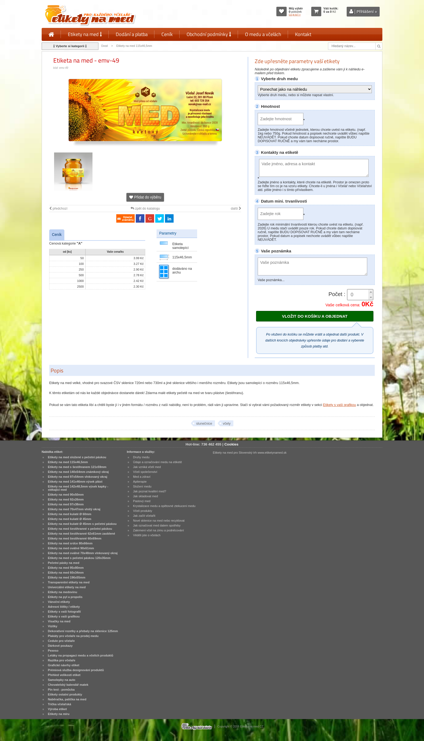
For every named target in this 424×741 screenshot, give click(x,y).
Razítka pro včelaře (61, 660)
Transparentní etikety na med (69, 582)
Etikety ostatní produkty (65, 694)
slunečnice (204, 423)
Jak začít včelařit (144, 515)
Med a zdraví (141, 476)
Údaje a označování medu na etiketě (157, 462)
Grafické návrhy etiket (63, 665)
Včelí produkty (142, 510)
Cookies (231, 444)
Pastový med (141, 501)
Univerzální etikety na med (67, 587)
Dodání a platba (132, 34)
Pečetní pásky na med (63, 562)
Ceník (167, 34)
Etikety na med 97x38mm (66, 504)
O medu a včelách (263, 34)
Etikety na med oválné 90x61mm (71, 548)
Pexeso (53, 650)
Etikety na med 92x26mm (66, 499)
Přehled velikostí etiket (64, 675)
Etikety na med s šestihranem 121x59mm (77, 467)
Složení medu (142, 486)
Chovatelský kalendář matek (68, 684)
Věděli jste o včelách (146, 535)
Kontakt (303, 34)
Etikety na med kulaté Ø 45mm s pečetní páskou (82, 523)
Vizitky (52, 626)
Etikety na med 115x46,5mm (134, 45)
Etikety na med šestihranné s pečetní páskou (80, 528)
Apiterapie (140, 481)
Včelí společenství (145, 471)
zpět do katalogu (145, 208)
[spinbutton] (360, 295)
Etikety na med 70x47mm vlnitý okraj (74, 509)
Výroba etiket (57, 709)
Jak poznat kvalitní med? (149, 491)
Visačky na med (59, 621)
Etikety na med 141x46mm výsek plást (75, 481)
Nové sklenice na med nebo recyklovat (158, 520)
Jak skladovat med (145, 496)
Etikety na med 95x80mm (66, 567)
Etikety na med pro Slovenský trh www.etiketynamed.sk (250, 452)
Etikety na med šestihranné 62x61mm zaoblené (81, 533)
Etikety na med (85, 34)
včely (227, 423)
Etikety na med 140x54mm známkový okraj (78, 471)
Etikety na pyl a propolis (65, 597)
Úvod (104, 45)
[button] (371, 292)
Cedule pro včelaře (61, 640)
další (236, 208)
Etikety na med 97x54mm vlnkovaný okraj (77, 476)
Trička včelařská (59, 704)
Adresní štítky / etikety (64, 606)
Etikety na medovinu (62, 592)
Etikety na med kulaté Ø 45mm (69, 519)
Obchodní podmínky (209, 34)
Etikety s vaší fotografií (64, 611)
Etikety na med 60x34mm (66, 572)
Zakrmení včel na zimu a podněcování (158, 530)
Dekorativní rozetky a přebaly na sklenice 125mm (83, 631)
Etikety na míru (58, 714)
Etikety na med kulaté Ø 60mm (69, 514)
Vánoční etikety (59, 601)
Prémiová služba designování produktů (76, 670)
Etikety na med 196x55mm (66, 577)
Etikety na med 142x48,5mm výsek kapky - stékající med (78, 488)
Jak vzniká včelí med (147, 467)
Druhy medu (141, 457)
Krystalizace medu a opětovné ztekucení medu (164, 506)
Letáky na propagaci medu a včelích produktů (80, 655)
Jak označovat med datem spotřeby (157, 525)
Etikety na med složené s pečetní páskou (77, 457)
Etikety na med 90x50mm (66, 494)
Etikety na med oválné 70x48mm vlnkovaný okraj (83, 553)
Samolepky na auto (61, 679)
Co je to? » (295, 14)
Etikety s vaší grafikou (339, 405)
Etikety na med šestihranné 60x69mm (74, 538)
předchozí (58, 208)
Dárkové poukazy (60, 645)
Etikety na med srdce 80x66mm (70, 543)
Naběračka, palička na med (67, 699)
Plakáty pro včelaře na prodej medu (73, 636)
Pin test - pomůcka (61, 689)
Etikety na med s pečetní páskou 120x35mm (79, 558)
